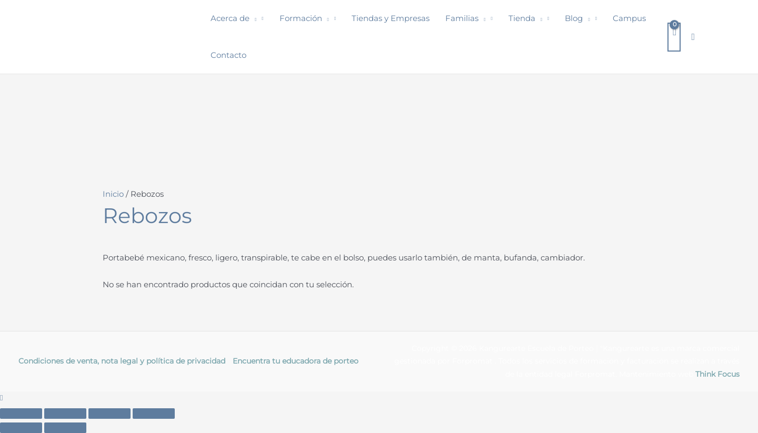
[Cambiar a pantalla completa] (65, 413)
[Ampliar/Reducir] (21, 413)
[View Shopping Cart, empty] (674, 37)
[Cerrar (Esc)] (154, 413)
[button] (253, 18)
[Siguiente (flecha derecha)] (65, 427)
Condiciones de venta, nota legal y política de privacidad (121, 361)
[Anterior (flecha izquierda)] (21, 427)
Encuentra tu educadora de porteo (295, 361)
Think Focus (717, 374)
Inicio (113, 194)
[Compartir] (109, 413)
